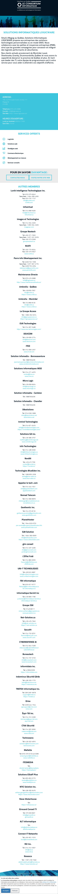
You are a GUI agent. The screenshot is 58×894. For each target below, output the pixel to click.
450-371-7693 (31, 235)
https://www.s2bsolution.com (29, 540)
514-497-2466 (31, 548)
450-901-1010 (31, 837)
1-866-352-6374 (30, 315)
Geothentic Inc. (28, 507)
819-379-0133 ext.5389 (30, 754)
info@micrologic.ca (29, 386)
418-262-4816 (31, 742)
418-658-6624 (31, 384)
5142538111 (30, 609)
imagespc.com (29, 227)
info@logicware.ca (15, 111)
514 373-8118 (30, 511)
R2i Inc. (28, 844)
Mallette (28, 750)
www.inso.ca (29, 376)
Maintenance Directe (28, 275)
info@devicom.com (29, 339)
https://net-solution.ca (29, 625)
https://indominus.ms (29, 684)
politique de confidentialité (49, 882)
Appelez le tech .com (28, 483)
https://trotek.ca (29, 697)
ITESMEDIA (28, 762)
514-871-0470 (31, 425)
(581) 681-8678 (30, 693)
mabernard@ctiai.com (29, 731)
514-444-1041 (31, 487)
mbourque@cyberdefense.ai (29, 648)
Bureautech (28, 654)
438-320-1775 (31, 680)
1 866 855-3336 (30, 474)
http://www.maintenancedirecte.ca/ (29, 282)
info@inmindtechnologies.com (29, 427)
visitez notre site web (40, 178)
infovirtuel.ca (29, 215)
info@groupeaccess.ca (29, 317)
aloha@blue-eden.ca (29, 476)
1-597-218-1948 (30, 860)
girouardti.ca (29, 817)
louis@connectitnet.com (29, 839)
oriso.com (29, 709)
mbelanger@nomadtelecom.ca (29, 501)
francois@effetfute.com (29, 562)
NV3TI (28, 246)
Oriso (28, 701)
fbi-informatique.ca (29, 588)
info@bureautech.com (29, 660)
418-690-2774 (31, 337)
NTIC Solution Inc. (28, 787)
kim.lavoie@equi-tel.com (29, 719)
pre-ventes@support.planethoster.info (29, 525)
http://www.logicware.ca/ (18, 113)
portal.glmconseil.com (29, 552)
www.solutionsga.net (29, 442)
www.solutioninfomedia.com (29, 364)
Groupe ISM (28, 605)
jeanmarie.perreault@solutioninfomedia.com (29, 362)
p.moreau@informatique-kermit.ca (29, 599)
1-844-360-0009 (30, 536)
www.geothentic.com (29, 515)
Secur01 (28, 630)
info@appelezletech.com (29, 489)
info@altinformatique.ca (29, 827)
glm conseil (28, 544)
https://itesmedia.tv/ (29, 770)
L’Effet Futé (28, 556)
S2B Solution (28, 532)
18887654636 (30, 360)
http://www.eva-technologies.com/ (29, 329)
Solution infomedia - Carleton (28, 393)
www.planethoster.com (29, 527)
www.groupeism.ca (29, 613)
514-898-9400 (31, 211)
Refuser (15, 891)
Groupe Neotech (28, 232)
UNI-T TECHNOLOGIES (28, 569)
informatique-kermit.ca (29, 601)
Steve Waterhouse (28, 799)
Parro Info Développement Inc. (28, 258)
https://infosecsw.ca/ (29, 805)
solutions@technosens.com (29, 744)
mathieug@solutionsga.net (29, 440)
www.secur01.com (29, 637)
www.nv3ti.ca (29, 254)
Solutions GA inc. (28, 434)
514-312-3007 (31, 848)
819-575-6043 (31, 194)
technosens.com (29, 746)
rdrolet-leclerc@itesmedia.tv (29, 768)
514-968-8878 (31, 499)
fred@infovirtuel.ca (29, 213)
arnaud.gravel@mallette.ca (29, 756)
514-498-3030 (31, 450)
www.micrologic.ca (29, 388)
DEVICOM (28, 334)
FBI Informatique (28, 581)
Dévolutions (28, 410)
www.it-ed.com (29, 352)
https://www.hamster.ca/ (29, 864)
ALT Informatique (28, 822)
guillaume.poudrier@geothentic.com (29, 513)
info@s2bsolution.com (29, 538)
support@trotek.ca (29, 695)
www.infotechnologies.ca (29, 454)
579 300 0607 (30, 813)
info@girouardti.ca (29, 815)
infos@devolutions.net (29, 415)
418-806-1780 (31, 597)
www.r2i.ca (29, 852)
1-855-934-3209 (33, 225)
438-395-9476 (31, 790)
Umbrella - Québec (28, 287)
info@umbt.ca (29, 292)
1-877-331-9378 (33, 237)
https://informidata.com (29, 672)
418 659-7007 (30, 290)
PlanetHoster (28, 520)
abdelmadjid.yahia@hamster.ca (29, 862)
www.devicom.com (29, 341)
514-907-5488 (31, 327)
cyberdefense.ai (29, 650)
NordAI (28, 459)
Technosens (27, 738)
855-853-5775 (31, 778)
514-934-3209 (31, 223)
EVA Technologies (28, 324)
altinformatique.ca (29, 829)
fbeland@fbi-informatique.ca (29, 587)
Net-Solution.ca (28, 618)
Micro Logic (28, 381)
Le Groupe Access (28, 311)
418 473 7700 (30, 462)
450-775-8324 (31, 250)
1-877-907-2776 (33, 264)
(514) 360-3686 (30, 413)
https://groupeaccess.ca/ (29, 319)
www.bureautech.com (29, 662)
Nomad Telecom (28, 495)
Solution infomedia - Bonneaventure (28, 356)
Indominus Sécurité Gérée (28, 677)
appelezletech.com (29, 491)
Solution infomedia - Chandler (28, 401)
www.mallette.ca (29, 758)
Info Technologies (28, 446)
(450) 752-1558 (30, 262)
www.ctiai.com (29, 733)
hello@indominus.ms (29, 682)
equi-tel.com (29, 721)
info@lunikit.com (29, 200)
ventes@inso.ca (29, 374)
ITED (28, 346)
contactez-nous (17, 178)
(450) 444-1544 (30, 705)
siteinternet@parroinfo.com (29, 268)
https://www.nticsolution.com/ (29, 794)
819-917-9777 (31, 584)
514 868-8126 (30, 303)
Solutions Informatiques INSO (28, 369)
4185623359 (30, 670)
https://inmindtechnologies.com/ (29, 429)
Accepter (6, 891)
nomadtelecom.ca (29, 503)
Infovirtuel (28, 207)
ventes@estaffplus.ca (29, 780)
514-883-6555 (31, 560)
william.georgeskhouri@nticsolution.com (29, 792)
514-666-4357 (31, 350)
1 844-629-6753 (30, 523)
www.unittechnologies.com (29, 576)
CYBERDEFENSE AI (28, 642)
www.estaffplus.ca (29, 782)
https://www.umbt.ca (29, 294)
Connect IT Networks (28, 834)
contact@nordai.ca (29, 464)
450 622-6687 (30, 572)
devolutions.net (29, 417)
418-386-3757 (31, 438)
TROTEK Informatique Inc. (28, 689)
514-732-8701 (31, 633)
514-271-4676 (31, 372)
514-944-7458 (31, 646)
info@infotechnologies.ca (29, 452)
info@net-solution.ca (29, 623)
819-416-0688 (16, 109)
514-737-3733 (31, 658)
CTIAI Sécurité (28, 726)
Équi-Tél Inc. (28, 713)
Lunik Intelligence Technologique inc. (28, 191)
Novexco (28, 856)
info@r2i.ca (29, 850)
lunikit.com (29, 202)
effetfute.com (29, 564)
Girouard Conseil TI (28, 809)
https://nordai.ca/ (29, 466)
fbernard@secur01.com (29, 635)
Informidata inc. (28, 667)
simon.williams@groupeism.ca (29, 611)
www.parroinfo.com (29, 270)
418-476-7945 (31, 621)
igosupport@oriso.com (29, 707)
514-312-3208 (31, 717)
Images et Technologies (28, 219)
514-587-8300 (31, 729)
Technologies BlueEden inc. (28, 471)
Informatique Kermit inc (28, 593)
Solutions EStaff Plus (28, 775)
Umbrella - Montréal (27, 299)
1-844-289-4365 (33, 196)
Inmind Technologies (28, 422)
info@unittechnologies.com (29, 574)
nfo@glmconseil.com (29, 550)
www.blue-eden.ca (29, 478)
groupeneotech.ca (29, 241)
